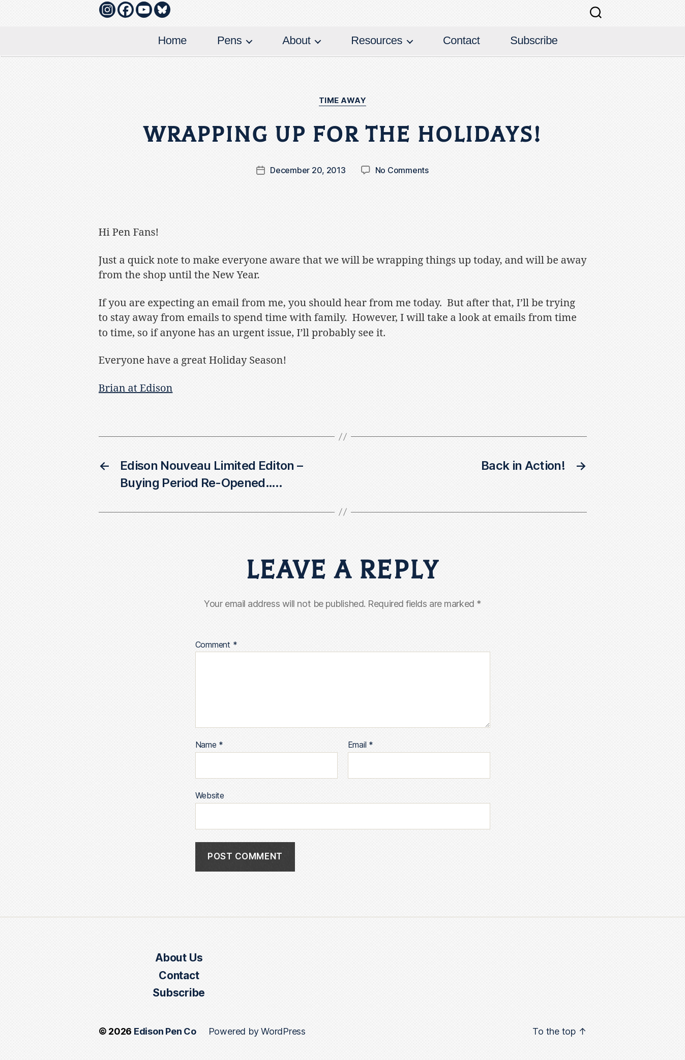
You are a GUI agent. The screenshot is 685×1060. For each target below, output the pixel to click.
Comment (216, 645)
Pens (229, 40)
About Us (178, 957)
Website (209, 795)
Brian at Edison (136, 388)
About (296, 40)
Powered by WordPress (257, 1031)
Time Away (343, 100)
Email (360, 745)
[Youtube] (144, 10)
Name (209, 745)
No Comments (402, 170)
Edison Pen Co (165, 1031)
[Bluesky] (162, 10)
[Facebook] (125, 10)
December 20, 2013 (307, 170)
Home (172, 40)
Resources (376, 40)
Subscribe (533, 40)
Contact (461, 40)
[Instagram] (107, 10)
